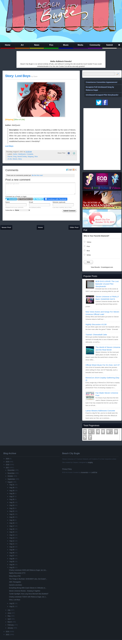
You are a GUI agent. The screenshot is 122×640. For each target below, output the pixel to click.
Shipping (30, 156)
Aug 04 (11, 564)
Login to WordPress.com (25, 199)
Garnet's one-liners (15, 585)
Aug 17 (11, 526)
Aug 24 (11, 505)
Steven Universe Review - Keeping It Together (24, 591)
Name (7, 202)
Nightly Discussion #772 (17, 573)
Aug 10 (11, 547)
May (9, 616)
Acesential (84, 472)
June (9, 613)
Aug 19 (11, 520)
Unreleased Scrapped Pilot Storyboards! (102, 95)
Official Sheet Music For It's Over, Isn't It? (103, 365)
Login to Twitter (38, 199)
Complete (30, 154)
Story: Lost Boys (17, 76)
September (11, 479)
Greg (14, 156)
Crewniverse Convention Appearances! (101, 82)
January (10, 628)
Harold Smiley (22, 156)
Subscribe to (17, 210)
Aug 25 (11, 502)
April (9, 619)
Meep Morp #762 (15, 576)
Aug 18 (11, 523)
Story (20, 159)
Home (7, 45)
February (11, 625)
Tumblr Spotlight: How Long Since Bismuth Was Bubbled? (28, 594)
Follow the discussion (75, 170)
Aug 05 (11, 561)
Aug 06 (11, 558)
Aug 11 (11, 544)
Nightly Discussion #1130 (96, 324)
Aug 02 (11, 603)
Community (95, 45)
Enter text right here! (40, 188)
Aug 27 (11, 496)
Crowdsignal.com (107, 267)
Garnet (10, 156)
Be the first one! (37, 175)
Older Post (74, 227)
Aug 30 (11, 487)
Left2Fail (94, 472)
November (11, 473)
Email (31, 202)
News (36, 45)
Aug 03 (11, 567)
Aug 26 (11, 499)
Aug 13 (11, 538)
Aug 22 (11, 511)
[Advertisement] (33, 55)
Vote (88, 262)
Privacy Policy (67, 469)
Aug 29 (11, 490)
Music (66, 45)
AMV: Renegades (15, 582)
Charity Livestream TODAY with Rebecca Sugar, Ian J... (28, 597)
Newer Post (6, 227)
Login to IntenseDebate (11, 199)
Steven (15, 159)
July (9, 610)
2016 (7, 631)
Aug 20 (11, 517)
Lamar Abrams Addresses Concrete (100, 411)
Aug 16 (11, 529)
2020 (7, 459)
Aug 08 (11, 553)
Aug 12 (11, 541)
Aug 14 (11, 535)
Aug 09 (11, 550)
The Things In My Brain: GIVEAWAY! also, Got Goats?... (28, 579)
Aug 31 (11, 484)
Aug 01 (11, 606)
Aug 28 (11, 493)
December (11, 470)
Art (22, 45)
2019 (7, 462)
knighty (90, 462)
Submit (109, 45)
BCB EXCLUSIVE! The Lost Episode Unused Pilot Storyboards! (107, 283)
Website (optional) (59, 202)
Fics (51, 45)
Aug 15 (11, 532)
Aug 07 (11, 555)
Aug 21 (11, 514)
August (10, 482)
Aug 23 (11, 508)
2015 (7, 634)
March (10, 622)
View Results (95, 267)
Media (80, 45)
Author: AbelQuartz (19, 154)
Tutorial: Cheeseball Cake (96, 335)
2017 (7, 467)
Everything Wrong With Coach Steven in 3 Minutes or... (27, 588)
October (10, 476)
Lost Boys (9, 146)
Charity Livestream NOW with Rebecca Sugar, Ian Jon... (28, 570)
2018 (7, 464)
